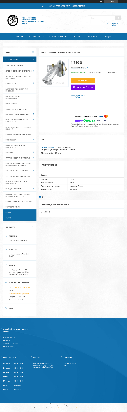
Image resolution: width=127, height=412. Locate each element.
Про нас (77, 36)
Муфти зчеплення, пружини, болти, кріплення (18, 128)
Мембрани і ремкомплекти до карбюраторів (17, 121)
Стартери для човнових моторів (18, 176)
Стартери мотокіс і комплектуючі (18, 171)
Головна (19, 36)
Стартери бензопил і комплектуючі (18, 158)
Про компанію (8, 346)
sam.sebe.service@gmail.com (19, 293)
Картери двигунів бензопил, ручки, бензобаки (18, 90)
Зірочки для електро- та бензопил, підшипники (18, 77)
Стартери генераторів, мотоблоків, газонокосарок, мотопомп (18, 164)
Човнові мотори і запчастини (17, 109)
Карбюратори (11, 84)
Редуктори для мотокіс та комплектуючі (15, 146)
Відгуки (108, 36)
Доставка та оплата (10, 343)
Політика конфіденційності (84, 407)
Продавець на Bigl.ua (63, 405)
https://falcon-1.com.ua (21, 287)
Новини (8, 212)
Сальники (9, 153)
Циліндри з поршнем (13, 189)
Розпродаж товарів (13, 207)
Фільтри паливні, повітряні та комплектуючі (16, 182)
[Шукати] (118, 18)
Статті (8, 218)
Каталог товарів (36, 36)
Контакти (92, 36)
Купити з (85, 87)
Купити (84, 81)
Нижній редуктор (48, 147)
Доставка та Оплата (58, 36)
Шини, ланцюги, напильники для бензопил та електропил (18, 195)
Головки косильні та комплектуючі (19, 71)
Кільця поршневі (11, 104)
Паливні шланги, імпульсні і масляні (19, 201)
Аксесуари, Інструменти (14, 65)
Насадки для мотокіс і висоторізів (18, 134)
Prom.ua (74, 403)
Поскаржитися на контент (66, 407)
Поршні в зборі (11, 140)
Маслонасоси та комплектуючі (17, 114)
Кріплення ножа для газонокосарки (13, 97)
